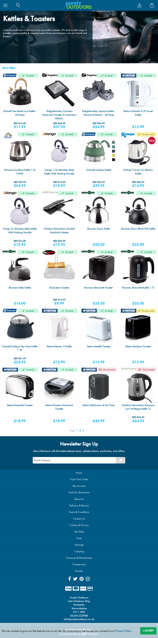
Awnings (79, 544)
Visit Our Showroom (79, 492)
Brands (79, 571)
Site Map (79, 531)
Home (79, 472)
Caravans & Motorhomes (79, 557)
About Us (79, 499)
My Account (79, 486)
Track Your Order (79, 479)
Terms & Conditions (79, 512)
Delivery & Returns (79, 505)
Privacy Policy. (123, 631)
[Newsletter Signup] (120, 460)
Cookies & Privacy (79, 525)
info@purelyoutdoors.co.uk (79, 619)
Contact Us (79, 518)
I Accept (148, 630)
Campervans (79, 564)
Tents (79, 538)
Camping (79, 551)
